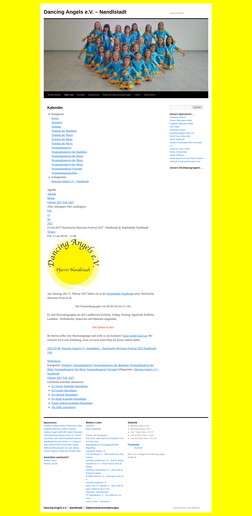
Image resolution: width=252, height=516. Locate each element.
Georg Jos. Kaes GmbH (180, 149)
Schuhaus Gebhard (178, 117)
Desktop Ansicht (51, 463)
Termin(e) (57, 122)
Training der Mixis (61, 143)
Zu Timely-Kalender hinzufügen (69, 386)
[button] (65, 382)
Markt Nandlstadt (177, 139)
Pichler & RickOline (178, 152)
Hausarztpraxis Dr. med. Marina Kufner (186, 158)
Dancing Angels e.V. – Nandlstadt (85, 12)
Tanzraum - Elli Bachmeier (97, 492)
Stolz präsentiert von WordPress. (187, 508)
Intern (138, 94)
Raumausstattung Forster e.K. (182, 133)
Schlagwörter (58, 177)
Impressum (93, 94)
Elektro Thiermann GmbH (181, 120)
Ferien (55, 118)
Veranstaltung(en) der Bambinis (69, 151)
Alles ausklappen (76, 206)
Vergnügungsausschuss (64, 172)
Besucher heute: (138, 426)
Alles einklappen (57, 206)
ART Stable (175, 126)
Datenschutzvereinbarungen (117, 94)
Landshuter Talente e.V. (96, 451)
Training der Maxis (62, 135)
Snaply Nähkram (177, 155)
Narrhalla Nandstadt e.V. (96, 482)
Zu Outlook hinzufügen (64, 394)
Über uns (68, 94)
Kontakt (81, 94)
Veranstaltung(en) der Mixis (67, 164)
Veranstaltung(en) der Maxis (67, 156)
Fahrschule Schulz (177, 130)
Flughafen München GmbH (181, 123)
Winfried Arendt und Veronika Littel (185, 161)
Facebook (133, 444)
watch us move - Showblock (98, 501)
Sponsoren (149, 94)
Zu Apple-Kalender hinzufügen (68, 398)
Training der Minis (61, 139)
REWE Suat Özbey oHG (180, 136)
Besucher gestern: (138, 429)
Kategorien (57, 114)
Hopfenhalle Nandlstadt (120, 293)
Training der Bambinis (64, 130)
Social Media (54, 94)
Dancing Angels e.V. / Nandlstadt (70, 181)
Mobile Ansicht (50, 460)
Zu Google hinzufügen (64, 390)
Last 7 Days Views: (139, 432)
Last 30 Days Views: (139, 435)
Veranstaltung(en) (61, 147)
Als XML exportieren (63, 407)
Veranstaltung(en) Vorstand (66, 168)
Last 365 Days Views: (140, 438)
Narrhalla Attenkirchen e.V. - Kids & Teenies (105, 460)
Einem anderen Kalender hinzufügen (72, 403)
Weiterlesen (53, 360)
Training (56, 126)
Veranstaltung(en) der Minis (67, 160)
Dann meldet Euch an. (135, 335)
